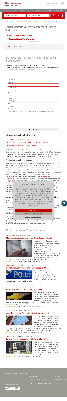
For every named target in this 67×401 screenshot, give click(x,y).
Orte (15, 10)
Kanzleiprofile (34, 376)
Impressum (58, 376)
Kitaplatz (8, 185)
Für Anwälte (59, 10)
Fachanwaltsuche (10, 21)
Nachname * (11, 82)
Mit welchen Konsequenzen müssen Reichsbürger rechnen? (29, 238)
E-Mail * (10, 103)
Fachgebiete (7, 10)
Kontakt (57, 383)
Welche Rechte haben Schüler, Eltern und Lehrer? (25, 289)
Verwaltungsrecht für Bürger (17, 139)
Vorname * (11, 77)
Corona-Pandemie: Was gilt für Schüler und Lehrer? (26, 339)
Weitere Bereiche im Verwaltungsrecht (21, 146)
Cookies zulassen (33, 210)
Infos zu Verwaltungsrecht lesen (20, 36)
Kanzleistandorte (35, 373)
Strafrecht (30, 174)
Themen (22, 10)
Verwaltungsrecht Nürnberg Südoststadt (15, 22)
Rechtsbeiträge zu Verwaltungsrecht (22, 39)
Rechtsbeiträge (33, 10)
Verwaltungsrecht (27, 150)
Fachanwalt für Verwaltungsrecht (24, 21)
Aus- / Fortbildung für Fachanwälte (40, 383)
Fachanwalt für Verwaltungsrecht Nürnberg (44, 21)
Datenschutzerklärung (36, 217)
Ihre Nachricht (12, 109)
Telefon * (10, 98)
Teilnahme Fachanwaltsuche (38, 380)
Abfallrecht (41, 165)
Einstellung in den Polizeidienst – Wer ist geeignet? (26, 268)
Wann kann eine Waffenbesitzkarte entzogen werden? (27, 313)
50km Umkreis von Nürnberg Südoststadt (19, 47)
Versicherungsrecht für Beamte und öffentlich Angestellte (27, 142)
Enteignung (9, 181)
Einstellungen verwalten (33, 213)
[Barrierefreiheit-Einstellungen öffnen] (64, 203)
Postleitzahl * (12, 87)
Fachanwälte (47, 10)
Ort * (9, 93)
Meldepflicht (46, 176)
